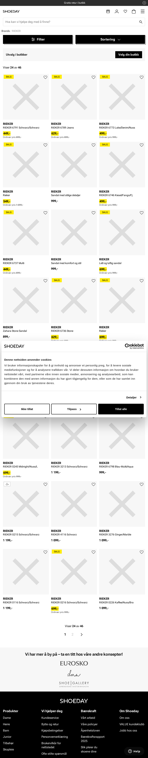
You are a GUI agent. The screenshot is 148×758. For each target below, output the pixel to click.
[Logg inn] (116, 11)
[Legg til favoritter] (45, 77)
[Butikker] (108, 11)
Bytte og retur (50, 724)
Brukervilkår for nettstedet (51, 745)
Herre (6, 724)
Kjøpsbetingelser (52, 730)
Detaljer (131, 397)
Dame (7, 718)
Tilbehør (8, 743)
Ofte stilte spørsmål (54, 753)
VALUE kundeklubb (132, 724)
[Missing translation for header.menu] (142, 11)
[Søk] (141, 22)
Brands (5, 30)
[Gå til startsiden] (11, 11)
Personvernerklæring (54, 737)
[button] (110, 39)
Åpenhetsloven (90, 730)
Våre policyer (89, 724)
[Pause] (144, 3)
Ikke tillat (27, 409)
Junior (7, 737)
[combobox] (71, 22)
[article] (26, 102)
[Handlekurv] (134, 11)
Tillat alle (121, 409)
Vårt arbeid (88, 718)
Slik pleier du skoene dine (89, 749)
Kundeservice (50, 718)
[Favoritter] (125, 11)
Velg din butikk (128, 54)
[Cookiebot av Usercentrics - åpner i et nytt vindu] (127, 346)
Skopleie (8, 749)
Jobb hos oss (128, 730)
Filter (38, 39)
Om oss (125, 718)
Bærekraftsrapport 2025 (93, 739)
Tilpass (74, 409)
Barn (6, 730)
